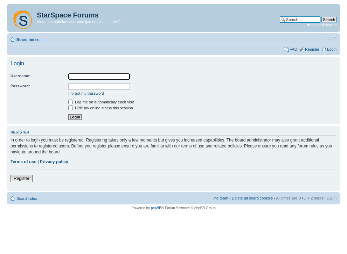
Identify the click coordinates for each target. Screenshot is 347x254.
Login (331, 49)
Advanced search (321, 25)
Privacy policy (54, 161)
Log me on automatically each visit (101, 102)
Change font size (331, 38)
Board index (27, 39)
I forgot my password (86, 93)
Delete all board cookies (252, 198)
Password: (20, 86)
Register (312, 49)
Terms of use (23, 161)
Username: (20, 76)
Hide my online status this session (100, 108)
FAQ (293, 49)
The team (220, 198)
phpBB (156, 208)
